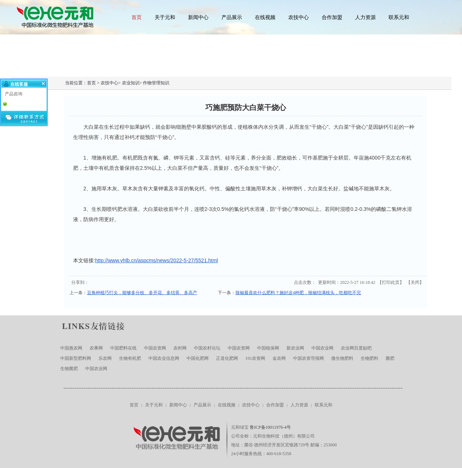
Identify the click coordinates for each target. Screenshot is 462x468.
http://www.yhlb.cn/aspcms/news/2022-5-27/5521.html (156, 260)
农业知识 (131, 82)
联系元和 (399, 17)
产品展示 (231, 17)
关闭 (415, 282)
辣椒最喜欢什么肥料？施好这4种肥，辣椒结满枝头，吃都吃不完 (298, 292)
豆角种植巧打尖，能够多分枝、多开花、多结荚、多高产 (142, 292)
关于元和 (165, 17)
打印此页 (391, 282)
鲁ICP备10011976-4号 (270, 427)
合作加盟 (332, 17)
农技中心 (298, 17)
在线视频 (265, 17)
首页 (136, 17)
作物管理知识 (156, 82)
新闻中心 (198, 17)
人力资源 (365, 17)
